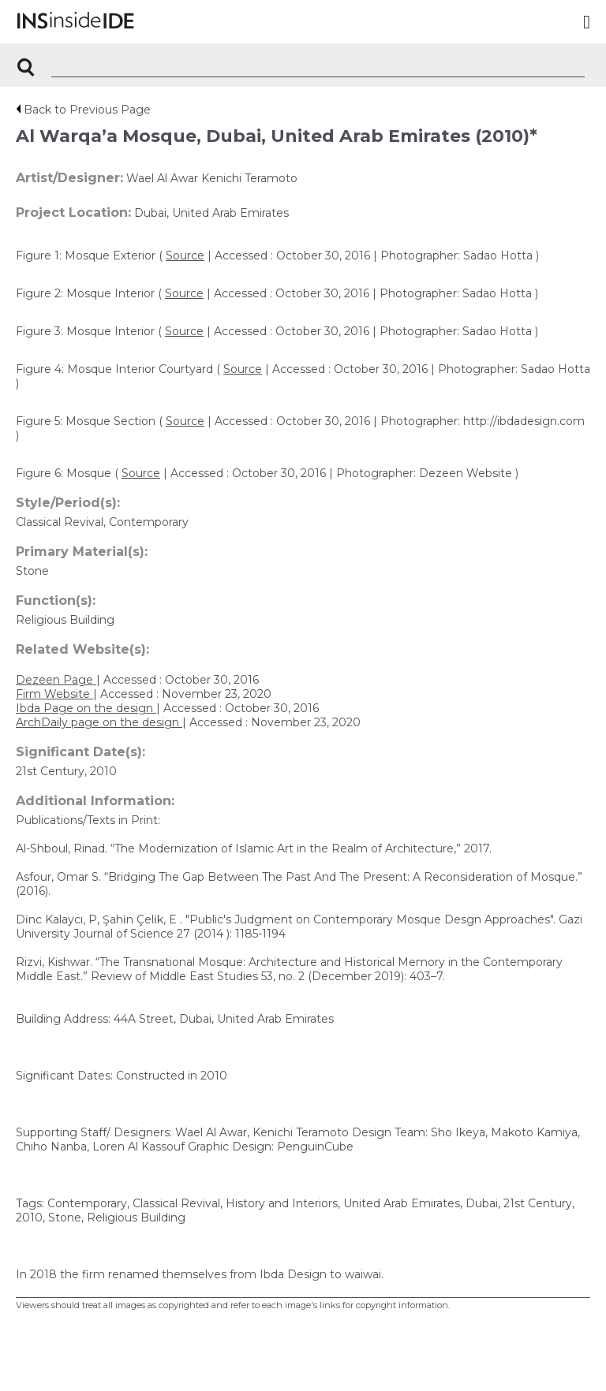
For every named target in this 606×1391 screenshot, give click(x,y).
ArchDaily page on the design (99, 722)
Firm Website (54, 694)
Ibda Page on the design (86, 708)
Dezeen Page (56, 680)
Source (185, 255)
